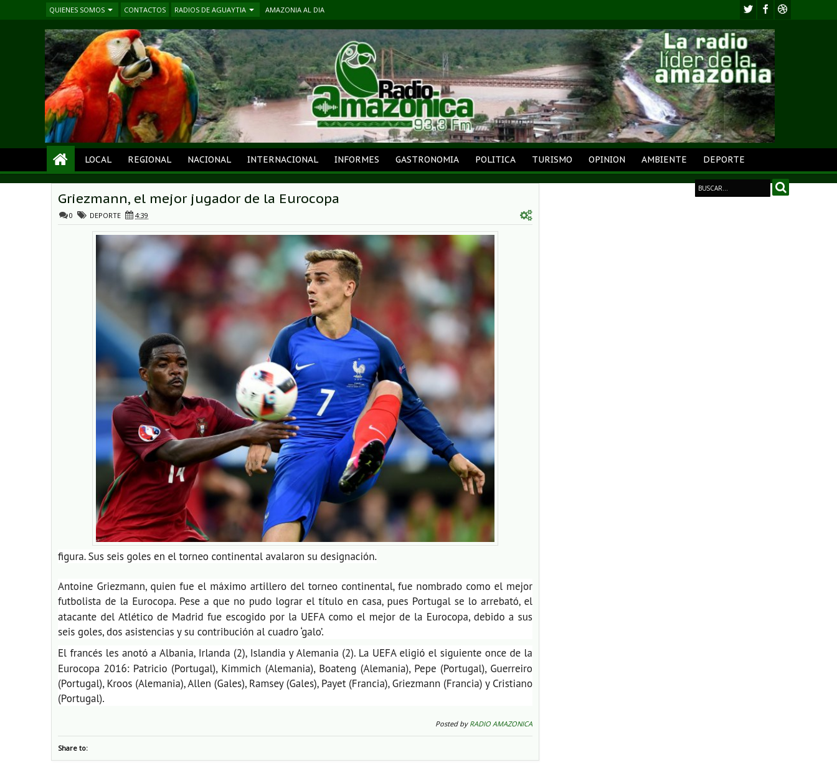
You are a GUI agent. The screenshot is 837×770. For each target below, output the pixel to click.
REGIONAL (149, 159)
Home (61, 159)
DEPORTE (724, 159)
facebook (765, 9)
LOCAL (98, 159)
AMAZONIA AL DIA (294, 9)
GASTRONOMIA (427, 159)
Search (780, 187)
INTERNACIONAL (282, 159)
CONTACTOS (145, 9)
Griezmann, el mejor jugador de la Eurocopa (198, 198)
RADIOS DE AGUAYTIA (210, 9)
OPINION (607, 159)
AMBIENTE (664, 159)
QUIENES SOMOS (77, 9)
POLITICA (495, 159)
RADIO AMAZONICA (501, 723)
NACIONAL (209, 159)
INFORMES (356, 159)
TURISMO (552, 159)
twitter (748, 9)
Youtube (783, 9)
